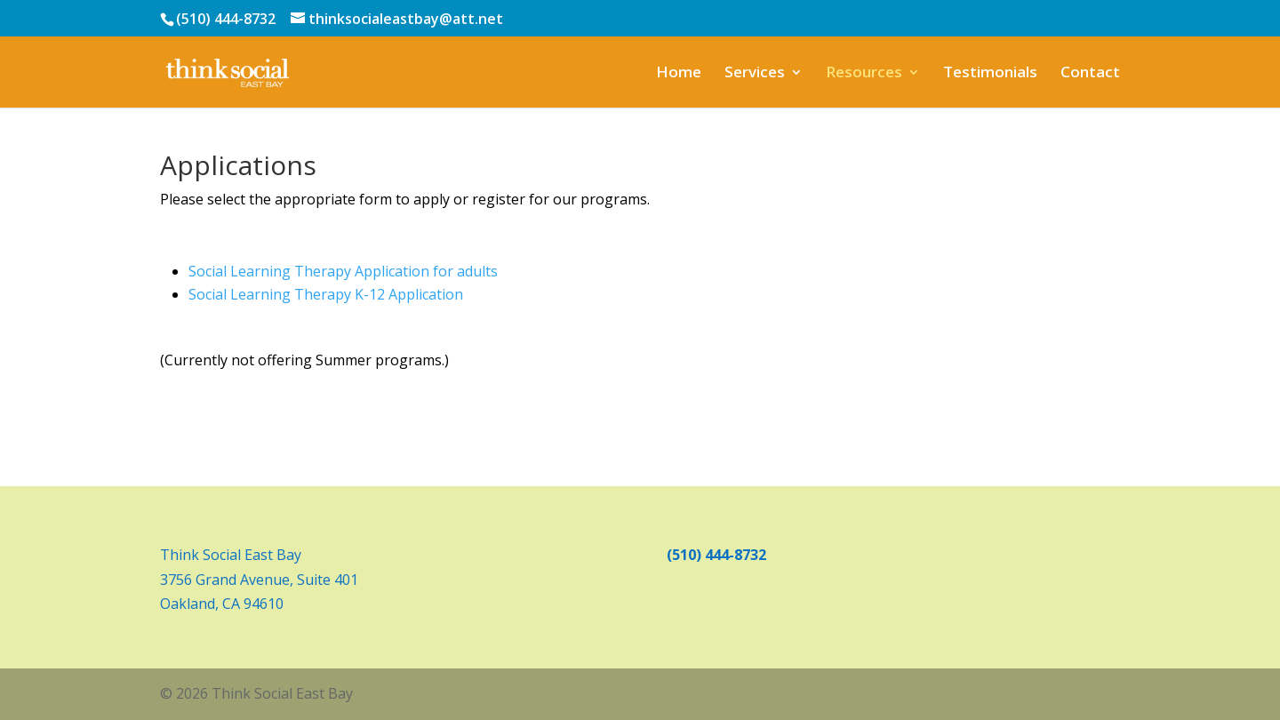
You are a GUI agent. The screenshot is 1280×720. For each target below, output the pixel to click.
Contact (1090, 74)
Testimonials (990, 74)
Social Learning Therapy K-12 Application (325, 294)
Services (754, 74)
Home (678, 74)
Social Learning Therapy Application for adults (343, 271)
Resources (864, 74)
